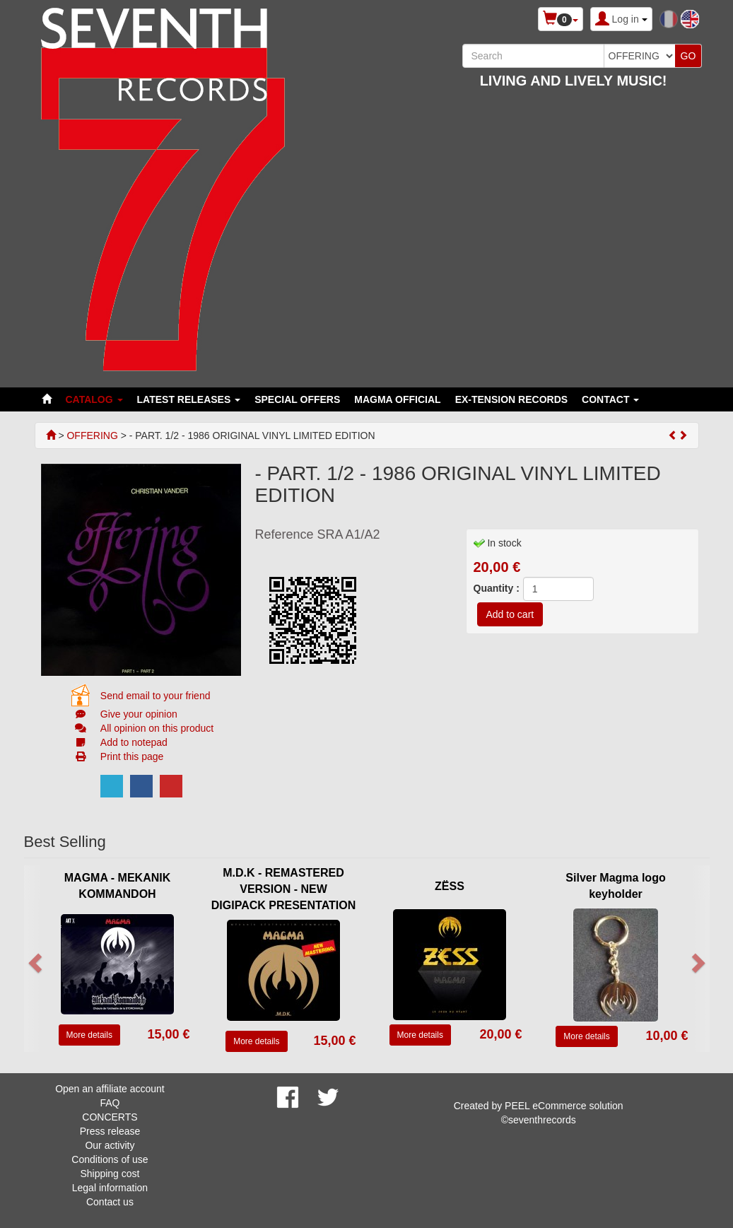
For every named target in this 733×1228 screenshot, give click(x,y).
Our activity (109, 1145)
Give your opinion (138, 714)
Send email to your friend (155, 695)
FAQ (109, 1103)
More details (89, 1035)
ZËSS (449, 886)
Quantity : (497, 588)
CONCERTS (109, 1117)
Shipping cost (109, 1173)
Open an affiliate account (110, 1088)
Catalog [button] (94, 399)
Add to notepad (134, 742)
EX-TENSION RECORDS (511, 399)
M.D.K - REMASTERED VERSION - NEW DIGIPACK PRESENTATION (283, 889)
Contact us (110, 1201)
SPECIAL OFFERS (297, 399)
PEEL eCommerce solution (564, 1105)
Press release (110, 1131)
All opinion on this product (156, 728)
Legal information (110, 1187)
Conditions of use (109, 1159)
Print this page (132, 756)
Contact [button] (610, 399)
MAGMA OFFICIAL (397, 399)
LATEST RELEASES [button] (189, 399)
